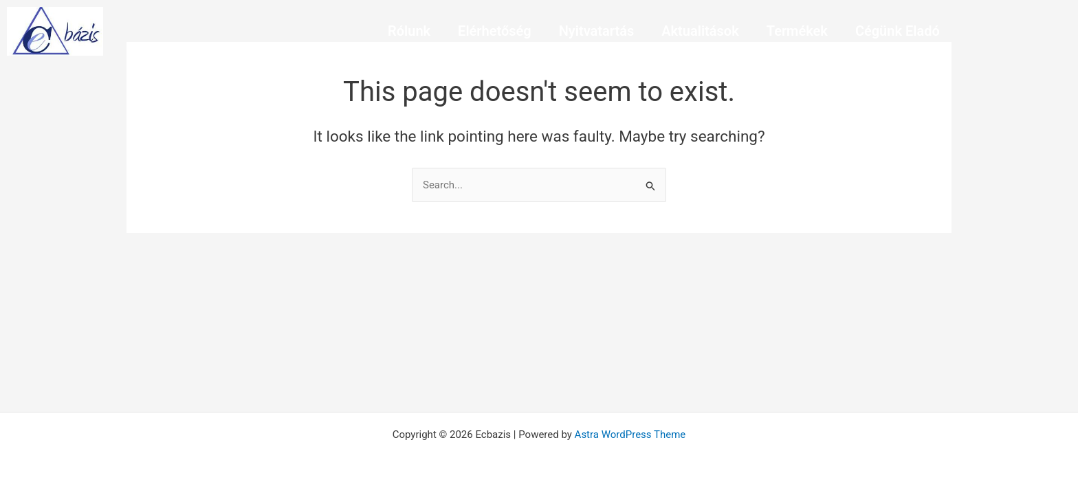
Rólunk (409, 31)
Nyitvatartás (597, 31)
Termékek (797, 31)
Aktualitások (700, 31)
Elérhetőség (494, 31)
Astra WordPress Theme (630, 434)
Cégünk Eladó (897, 31)
